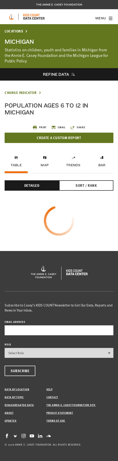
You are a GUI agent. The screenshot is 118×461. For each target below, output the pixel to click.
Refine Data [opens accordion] (56, 74)
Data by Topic (14, 397)
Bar (102, 165)
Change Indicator (21, 92)
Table (16, 165)
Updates (10, 420)
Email (58, 127)
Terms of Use (55, 420)
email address (15, 322)
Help (49, 389)
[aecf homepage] (11, 17)
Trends (73, 165)
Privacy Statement (59, 412)
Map (45, 165)
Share (77, 127)
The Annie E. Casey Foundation (59, 4)
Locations (14, 31)
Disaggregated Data (19, 405)
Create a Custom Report (59, 137)
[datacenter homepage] (33, 17)
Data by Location (17, 389)
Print (40, 127)
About (9, 412)
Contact (52, 397)
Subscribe (20, 370)
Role (8, 344)
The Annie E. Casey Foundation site (71, 405)
